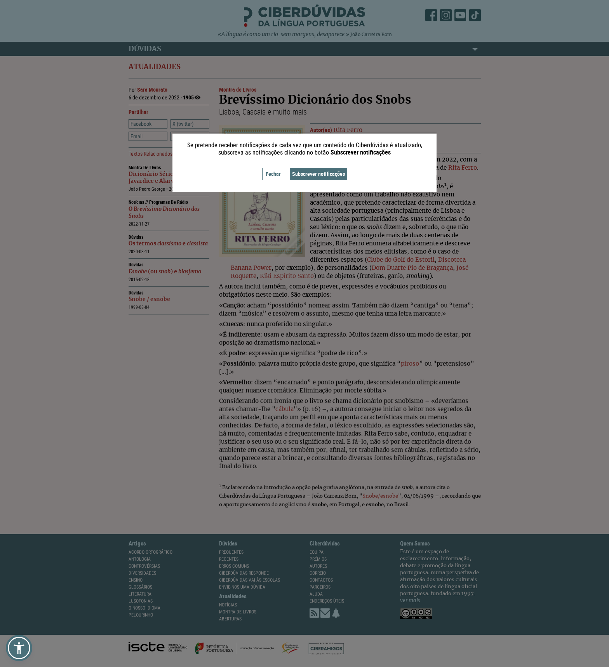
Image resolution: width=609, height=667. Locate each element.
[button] (19, 648)
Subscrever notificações (318, 173)
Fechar (273, 173)
